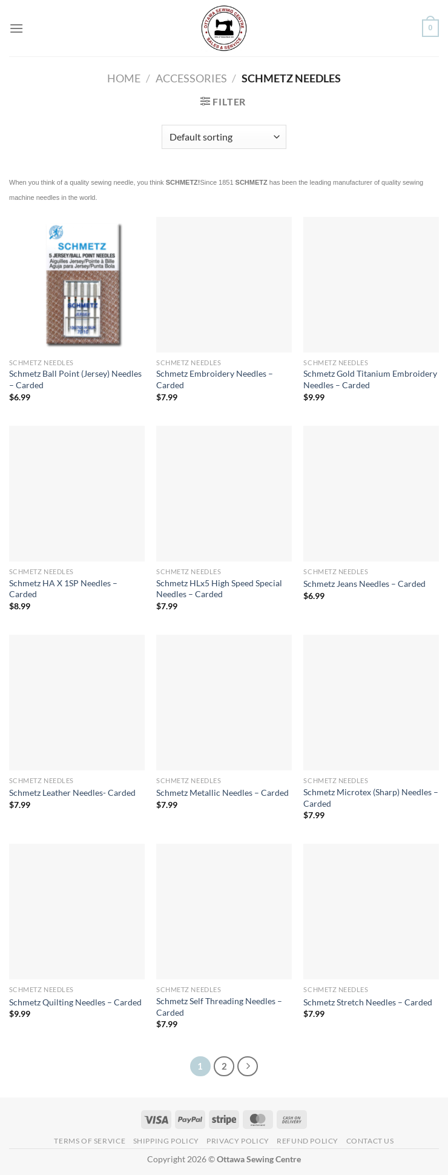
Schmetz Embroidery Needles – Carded (214, 379)
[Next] (247, 1066)
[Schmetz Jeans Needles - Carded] (371, 493)
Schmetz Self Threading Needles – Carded (219, 1007)
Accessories (191, 78)
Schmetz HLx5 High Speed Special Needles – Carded (219, 589)
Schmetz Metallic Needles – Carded (222, 792)
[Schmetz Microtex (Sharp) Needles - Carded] (371, 702)
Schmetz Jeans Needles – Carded (364, 583)
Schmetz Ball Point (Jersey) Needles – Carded (75, 379)
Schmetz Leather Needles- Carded (72, 792)
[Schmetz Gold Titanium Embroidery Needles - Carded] (371, 284)
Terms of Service (89, 1140)
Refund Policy (307, 1140)
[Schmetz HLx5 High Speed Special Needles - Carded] (224, 493)
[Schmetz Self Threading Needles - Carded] (224, 911)
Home (123, 78)
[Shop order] (224, 137)
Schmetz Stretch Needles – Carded (367, 1002)
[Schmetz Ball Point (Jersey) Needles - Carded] (77, 284)
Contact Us (370, 1140)
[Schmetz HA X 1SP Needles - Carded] (77, 493)
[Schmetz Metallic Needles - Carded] (224, 702)
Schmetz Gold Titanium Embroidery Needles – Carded (370, 379)
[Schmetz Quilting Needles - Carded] (77, 911)
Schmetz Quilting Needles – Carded (75, 1002)
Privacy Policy (237, 1140)
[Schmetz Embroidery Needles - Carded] (224, 284)
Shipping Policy (166, 1140)
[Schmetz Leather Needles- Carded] (77, 702)
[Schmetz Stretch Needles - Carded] (371, 911)
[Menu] (16, 28)
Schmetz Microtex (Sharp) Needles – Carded (370, 798)
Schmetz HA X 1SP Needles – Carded (63, 589)
